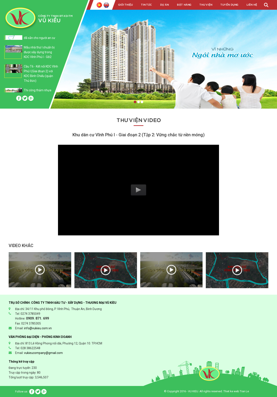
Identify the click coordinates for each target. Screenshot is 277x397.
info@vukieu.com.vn (38, 328)
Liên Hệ (251, 4)
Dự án (164, 4)
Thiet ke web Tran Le (236, 391)
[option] (31, 54)
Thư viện (205, 4)
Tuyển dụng (229, 4)
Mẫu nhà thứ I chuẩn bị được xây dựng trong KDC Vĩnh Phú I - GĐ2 (39, 52)
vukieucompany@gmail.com (43, 353)
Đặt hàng (184, 4)
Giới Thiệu (125, 4)
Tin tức (146, 4)
